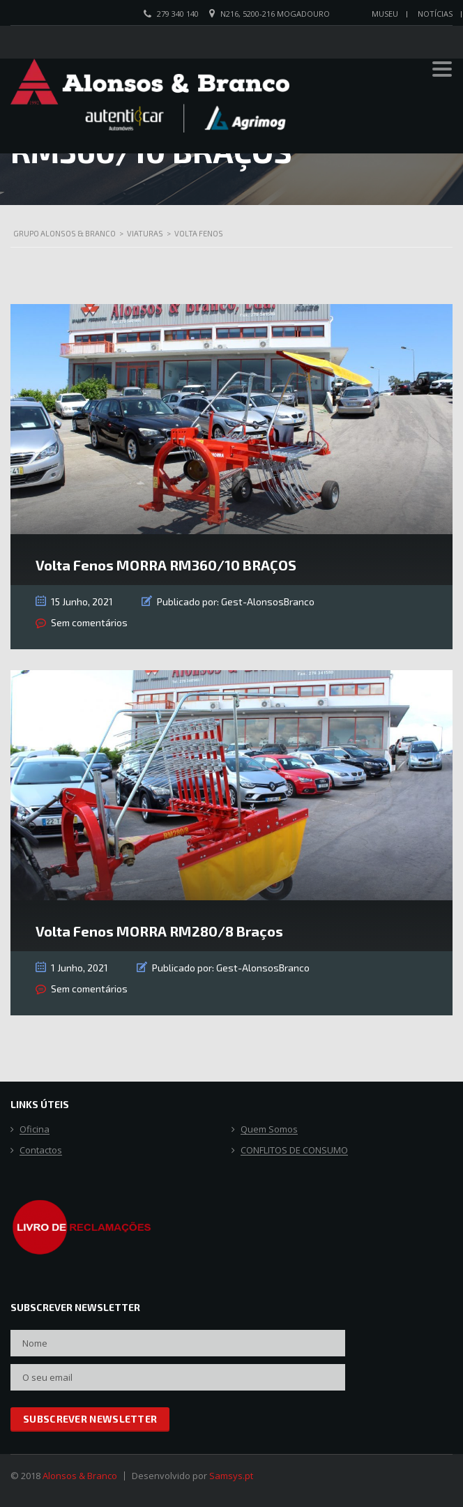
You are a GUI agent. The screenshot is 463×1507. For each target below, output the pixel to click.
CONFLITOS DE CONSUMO (294, 1151)
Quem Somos (269, 1130)
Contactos (41, 1151)
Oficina (35, 1130)
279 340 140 (178, 13)
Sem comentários (89, 622)
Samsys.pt (231, 1475)
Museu (385, 13)
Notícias (435, 13)
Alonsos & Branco (80, 1475)
